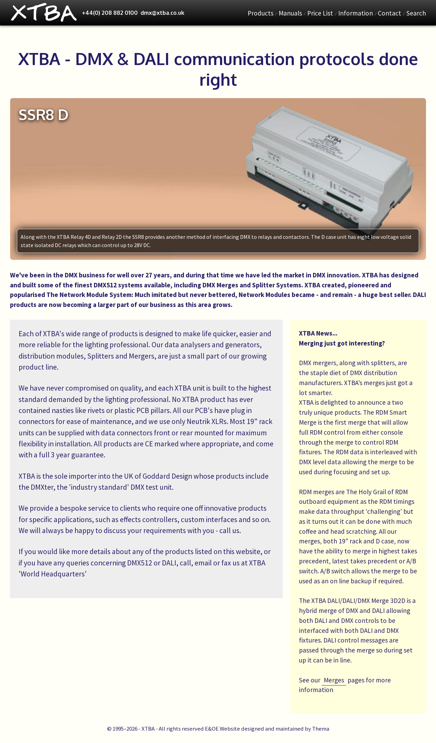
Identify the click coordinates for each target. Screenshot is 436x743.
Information (355, 13)
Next (431, 179)
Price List (320, 13)
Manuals (290, 13)
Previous (4, 179)
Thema (320, 728)
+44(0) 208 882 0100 (110, 12)
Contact (389, 13)
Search (416, 13)
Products (260, 13)
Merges (334, 680)
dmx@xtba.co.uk (162, 12)
